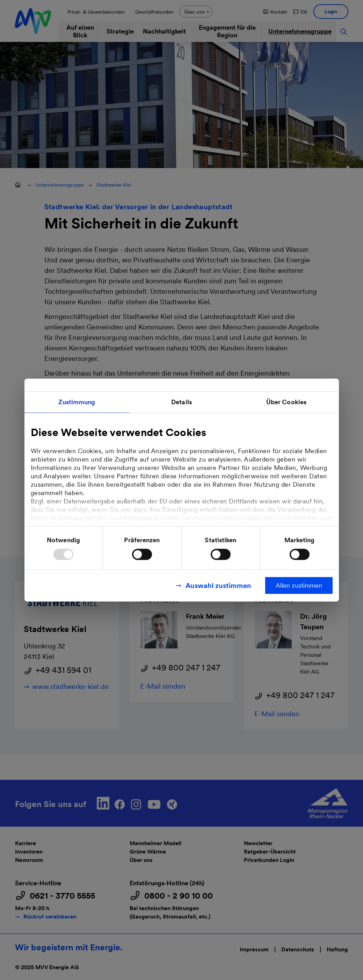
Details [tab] (181, 401)
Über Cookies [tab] (286, 401)
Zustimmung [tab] (76, 401)
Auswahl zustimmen (218, 585)
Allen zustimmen (299, 585)
